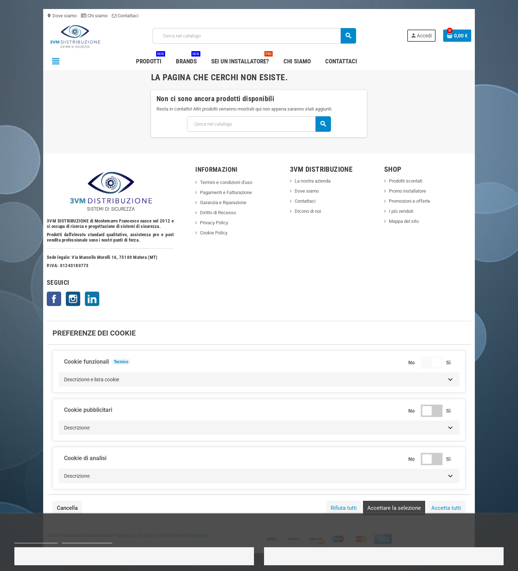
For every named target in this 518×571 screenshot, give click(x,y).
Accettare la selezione (394, 508)
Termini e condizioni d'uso (226, 182)
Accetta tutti (446, 508)
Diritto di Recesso (218, 212)
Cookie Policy (213, 232)
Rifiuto (134, 556)
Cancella (67, 508)
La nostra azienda (313, 181)
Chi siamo (94, 15)
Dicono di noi (308, 211)
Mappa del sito (404, 221)
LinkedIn (92, 299)
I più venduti (401, 211)
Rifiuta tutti (344, 508)
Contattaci (125, 15)
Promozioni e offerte (409, 201)
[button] (259, 379)
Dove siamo (62, 15)
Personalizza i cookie (87, 540)
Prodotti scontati (405, 181)
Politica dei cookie (36, 540)
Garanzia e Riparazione (223, 202)
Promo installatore (407, 191)
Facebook (54, 299)
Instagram (73, 299)
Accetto (383, 556)
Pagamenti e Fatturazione (226, 192)
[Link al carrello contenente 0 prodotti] (457, 36)
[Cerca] (254, 36)
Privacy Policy (214, 222)
